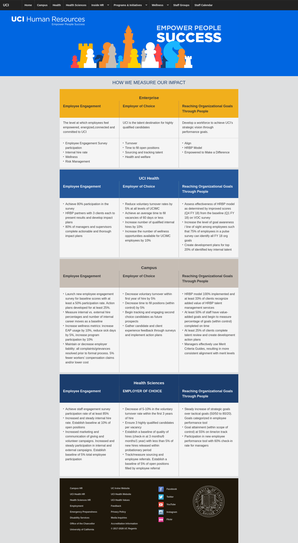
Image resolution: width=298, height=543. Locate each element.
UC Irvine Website (120, 488)
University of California (82, 529)
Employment (76, 506)
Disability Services (79, 517)
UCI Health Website (121, 494)
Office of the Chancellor (82, 523)
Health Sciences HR (80, 500)
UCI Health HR (77, 494)
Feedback (116, 506)
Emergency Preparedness (83, 512)
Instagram (168, 512)
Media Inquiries (119, 517)
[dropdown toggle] (108, 5)
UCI (12, 6)
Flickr (165, 519)
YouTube (167, 504)
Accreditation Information (124, 523)
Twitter (166, 497)
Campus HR (76, 488)
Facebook (168, 489)
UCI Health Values (120, 500)
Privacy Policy (118, 512)
